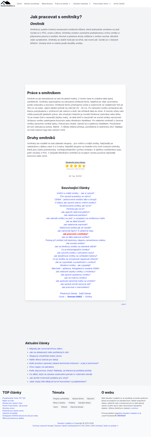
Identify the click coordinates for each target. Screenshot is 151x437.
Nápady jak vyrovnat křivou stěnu (45, 348)
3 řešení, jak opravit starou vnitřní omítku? (75, 202)
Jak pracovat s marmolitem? (75, 287)
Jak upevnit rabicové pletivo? (75, 212)
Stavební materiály (80, 4)
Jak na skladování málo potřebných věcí (49, 352)
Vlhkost (64, 407)
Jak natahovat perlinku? (75, 215)
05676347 (121, 416)
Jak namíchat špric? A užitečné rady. (75, 231)
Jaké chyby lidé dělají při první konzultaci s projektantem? (58, 381)
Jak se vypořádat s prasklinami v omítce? (75, 262)
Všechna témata (76, 407)
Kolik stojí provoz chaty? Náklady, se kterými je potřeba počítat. (60, 370)
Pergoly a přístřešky (61, 399)
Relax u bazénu (59, 403)
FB (83, 426)
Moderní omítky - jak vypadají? (75, 265)
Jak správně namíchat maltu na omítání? (75, 281)
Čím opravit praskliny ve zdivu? (75, 196)
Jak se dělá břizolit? (75, 221)
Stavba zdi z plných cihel (12, 403)
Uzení (55, 407)
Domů (19, 4)
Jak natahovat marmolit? (75, 224)
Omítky (88, 296)
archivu (135, 408)
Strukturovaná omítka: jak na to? (75, 206)
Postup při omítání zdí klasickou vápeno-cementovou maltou (75, 240)
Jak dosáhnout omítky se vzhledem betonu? (75, 256)
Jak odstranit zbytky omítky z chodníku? (75, 271)
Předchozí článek (68, 293)
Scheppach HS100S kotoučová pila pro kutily (20, 416)
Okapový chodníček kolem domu (45, 356)
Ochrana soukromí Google (43, 426)
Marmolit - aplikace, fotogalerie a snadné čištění (75, 268)
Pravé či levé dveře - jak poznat (15, 406)
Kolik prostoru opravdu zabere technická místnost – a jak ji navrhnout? (64, 363)
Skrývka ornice (8, 408)
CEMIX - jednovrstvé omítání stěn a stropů (75, 199)
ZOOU (87, 426)
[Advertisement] (75, 68)
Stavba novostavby (31, 4)
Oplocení (90, 399)
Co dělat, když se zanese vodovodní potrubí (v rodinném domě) (60, 374)
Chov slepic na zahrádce (41, 367)
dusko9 (123, 304)
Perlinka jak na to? (75, 209)
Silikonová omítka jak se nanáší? (75, 227)
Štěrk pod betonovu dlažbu (13, 418)
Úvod (61, 296)
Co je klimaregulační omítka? (75, 249)
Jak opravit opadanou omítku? (75, 274)
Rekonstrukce (47, 4)
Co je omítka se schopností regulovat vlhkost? (75, 259)
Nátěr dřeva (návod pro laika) (43, 359)
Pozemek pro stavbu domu (13, 411)
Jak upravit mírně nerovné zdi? (75, 284)
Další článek (85, 293)
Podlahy (72, 403)
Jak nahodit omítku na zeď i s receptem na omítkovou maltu (75, 218)
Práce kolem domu (100, 4)
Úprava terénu (78, 399)
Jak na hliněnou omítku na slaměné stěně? (75, 246)
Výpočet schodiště (10, 413)
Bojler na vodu (8, 401)
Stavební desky (84, 403)
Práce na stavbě (61, 4)
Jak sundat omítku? (75, 243)
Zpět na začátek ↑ (111, 426)
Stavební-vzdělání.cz (65, 423)
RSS (93, 426)
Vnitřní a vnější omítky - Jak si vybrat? (75, 193)
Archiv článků (119, 4)
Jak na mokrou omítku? (75, 278)
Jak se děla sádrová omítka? (76, 237)
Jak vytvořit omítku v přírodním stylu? (75, 253)
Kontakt (99, 426)
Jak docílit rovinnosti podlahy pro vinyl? (48, 378)
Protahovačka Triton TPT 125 (14, 398)
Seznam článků (61, 426)
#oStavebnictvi (74, 426)
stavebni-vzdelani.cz (131, 413)
